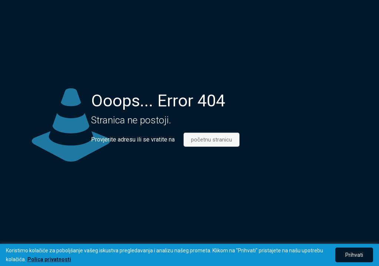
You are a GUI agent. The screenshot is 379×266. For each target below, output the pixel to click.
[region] (189, 255)
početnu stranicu (211, 139)
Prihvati (354, 255)
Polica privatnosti (49, 259)
